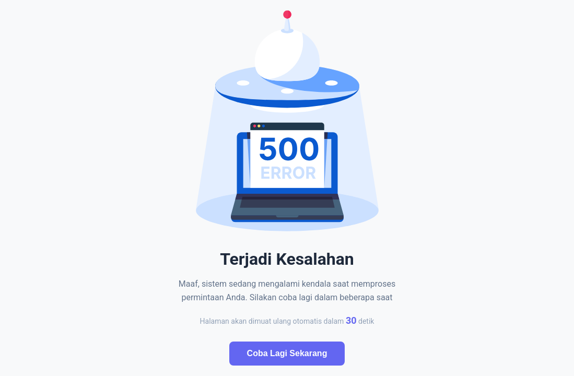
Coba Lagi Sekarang (287, 353)
